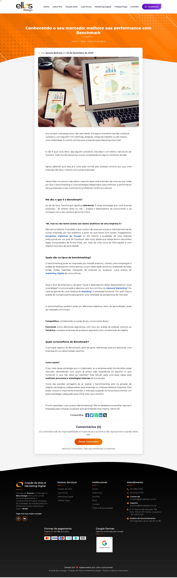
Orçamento (152, 7)
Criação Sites (71, 7)
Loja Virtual (86, 7)
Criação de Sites (65, 489)
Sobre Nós (57, 7)
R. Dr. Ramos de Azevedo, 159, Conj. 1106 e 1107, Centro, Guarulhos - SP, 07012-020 (144, 512)
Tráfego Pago (120, 7)
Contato (96, 504)
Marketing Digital (103, 7)
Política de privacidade (102, 508)
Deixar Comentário (88, 442)
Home (46, 7)
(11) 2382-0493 (135, 489)
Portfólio (135, 7)
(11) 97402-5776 (135, 493)
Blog (83, 41)
